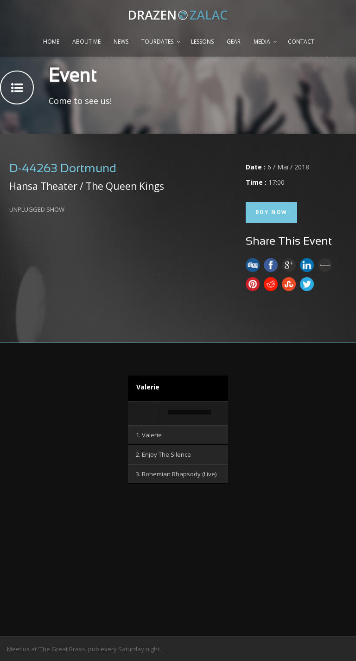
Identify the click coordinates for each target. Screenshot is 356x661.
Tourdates (157, 41)
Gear (234, 41)
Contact (301, 41)
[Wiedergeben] (143, 413)
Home (51, 41)
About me (86, 41)
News (121, 41)
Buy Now (271, 211)
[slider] (189, 412)
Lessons (202, 41)
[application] (178, 413)
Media (262, 41)
